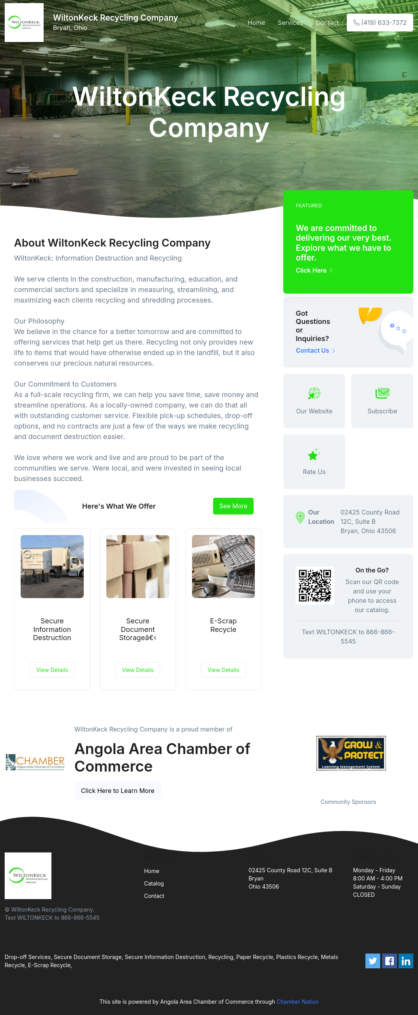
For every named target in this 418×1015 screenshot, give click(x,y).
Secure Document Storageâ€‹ (138, 629)
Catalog (154, 883)
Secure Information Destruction (52, 629)
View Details (52, 670)
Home (256, 22)
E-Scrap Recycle (223, 625)
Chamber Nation (298, 1001)
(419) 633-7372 (380, 22)
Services (290, 22)
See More (233, 506)
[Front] (26, 22)
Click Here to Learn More (118, 790)
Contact (327, 22)
